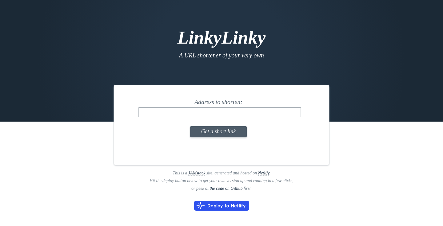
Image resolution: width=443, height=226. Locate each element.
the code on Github (226, 188)
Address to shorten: (218, 102)
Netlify (263, 173)
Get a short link (218, 131)
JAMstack (196, 173)
